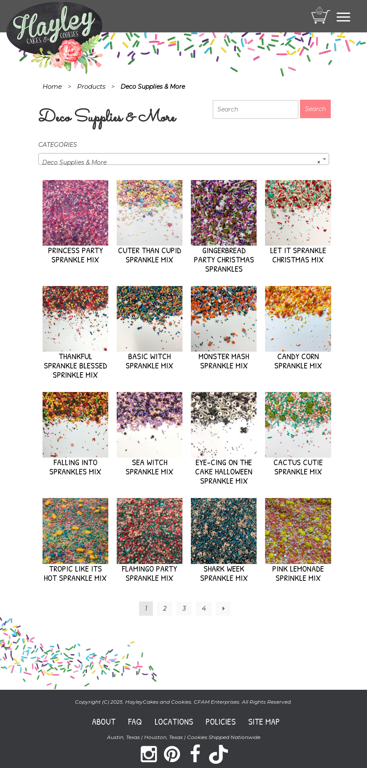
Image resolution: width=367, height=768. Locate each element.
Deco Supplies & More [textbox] (181, 162)
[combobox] (183, 159)
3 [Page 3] (184, 608)
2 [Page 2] (164, 608)
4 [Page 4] (204, 608)
